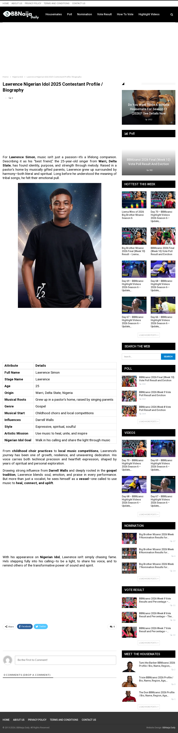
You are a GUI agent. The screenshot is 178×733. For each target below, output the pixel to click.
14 (172, 570)
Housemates (74, 14)
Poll (90, 14)
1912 (148, 119)
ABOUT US (16, 3)
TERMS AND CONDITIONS (57, 3)
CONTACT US (78, 3)
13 (172, 635)
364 (142, 413)
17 (172, 541)
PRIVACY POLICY (33, 3)
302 (149, 170)
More (162, 14)
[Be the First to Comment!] (65, 660)
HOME (6, 3)
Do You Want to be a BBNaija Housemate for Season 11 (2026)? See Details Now (148, 109)
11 (172, 605)
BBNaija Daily (169, 727)
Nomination (105, 14)
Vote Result (125, 14)
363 (142, 399)
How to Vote (145, 14)
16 (172, 620)
